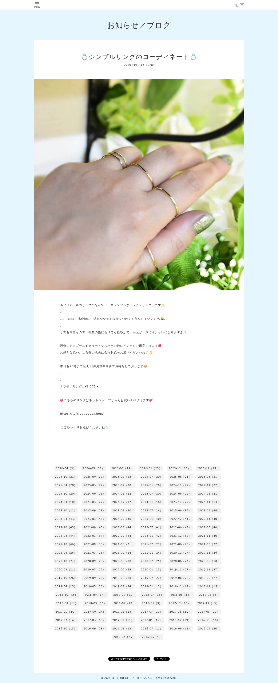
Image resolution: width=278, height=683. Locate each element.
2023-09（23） (95, 510)
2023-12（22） (180, 502)
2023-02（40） (123, 519)
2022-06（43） (180, 527)
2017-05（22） (208, 611)
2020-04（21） (66, 569)
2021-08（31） (123, 544)
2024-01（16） (152, 502)
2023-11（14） (209, 502)
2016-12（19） (180, 620)
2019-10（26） (66, 578)
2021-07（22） (152, 544)
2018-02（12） (124, 603)
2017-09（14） (95, 611)
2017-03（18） (95, 620)
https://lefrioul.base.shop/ (82, 413)
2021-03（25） (95, 552)
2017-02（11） (123, 620)
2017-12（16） (179, 603)
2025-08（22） (123, 477)
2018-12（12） (180, 586)
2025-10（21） (66, 477)
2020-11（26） (209, 552)
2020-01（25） (152, 569)
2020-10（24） (66, 561)
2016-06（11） (180, 628)
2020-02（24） (123, 569)
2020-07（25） (152, 561)
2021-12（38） (180, 536)
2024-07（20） (152, 493)
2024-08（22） (123, 493)
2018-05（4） (209, 595)
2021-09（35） (95, 544)
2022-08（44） (123, 527)
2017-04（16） (66, 620)
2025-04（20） (66, 485)
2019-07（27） (152, 578)
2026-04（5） (66, 468)
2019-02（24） (123, 586)
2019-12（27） (180, 569)
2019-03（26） (95, 586)
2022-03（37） (95, 536)
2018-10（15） (67, 595)
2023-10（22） (66, 510)
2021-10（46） (66, 544)
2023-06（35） (180, 510)
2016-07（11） (152, 628)
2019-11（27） (209, 569)
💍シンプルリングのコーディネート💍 (139, 56)
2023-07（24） (152, 510)
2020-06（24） (180, 561)
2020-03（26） (95, 569)
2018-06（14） (181, 595)
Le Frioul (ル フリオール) (128, 677)
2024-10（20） (66, 493)
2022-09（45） (95, 527)
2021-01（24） (152, 552)
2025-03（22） (95, 485)
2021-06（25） (180, 544)
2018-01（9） (152, 603)
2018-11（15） (209, 586)
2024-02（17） (123, 502)
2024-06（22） (180, 493)
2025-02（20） (123, 485)
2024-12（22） (180, 485)
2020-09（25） (95, 561)
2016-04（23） (124, 637)
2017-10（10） (66, 611)
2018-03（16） (96, 603)
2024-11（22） (209, 485)
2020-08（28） (123, 561)
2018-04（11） (67, 603)
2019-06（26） (180, 578)
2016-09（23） (95, 628)
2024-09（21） (95, 493)
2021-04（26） (66, 552)
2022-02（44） (123, 536)
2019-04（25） (66, 586)
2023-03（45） (95, 519)
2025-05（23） (209, 477)
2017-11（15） (208, 603)
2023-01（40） (152, 519)
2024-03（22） (95, 502)
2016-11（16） (209, 620)
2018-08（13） (124, 595)
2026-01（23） (151, 468)
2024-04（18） (66, 502)
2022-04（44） (66, 536)
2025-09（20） (95, 477)
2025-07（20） (152, 477)
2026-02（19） (122, 468)
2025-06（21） (180, 477)
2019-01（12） (152, 586)
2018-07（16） (153, 595)
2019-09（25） (95, 578)
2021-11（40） (209, 536)
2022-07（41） (152, 527)
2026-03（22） (94, 468)
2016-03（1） (152, 637)
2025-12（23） (180, 468)
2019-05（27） (209, 578)
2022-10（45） (66, 527)
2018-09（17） (95, 595)
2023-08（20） (123, 510)
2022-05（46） (209, 527)
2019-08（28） (123, 578)
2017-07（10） (152, 611)
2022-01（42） (152, 536)
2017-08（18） (123, 611)
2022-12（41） (180, 519)
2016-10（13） (66, 628)
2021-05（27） (209, 544)
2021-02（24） (123, 552)
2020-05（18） (209, 561)
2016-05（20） (209, 628)
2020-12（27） (180, 552)
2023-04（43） (66, 519)
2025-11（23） (208, 468)
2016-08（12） (123, 628)
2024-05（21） (209, 493)
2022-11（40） (209, 519)
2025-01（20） (152, 485)
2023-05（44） (209, 510)
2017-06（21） (180, 611)
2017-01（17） (151, 620)
